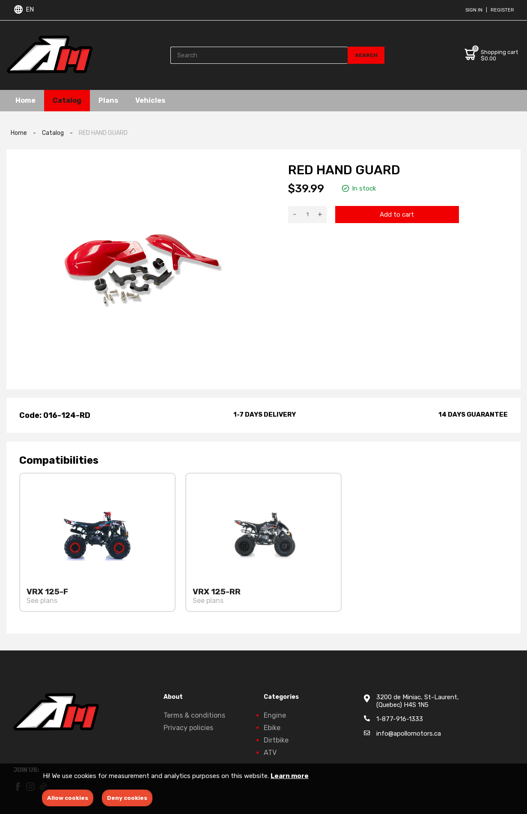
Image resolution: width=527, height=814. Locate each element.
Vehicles (150, 100)
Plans (108, 100)
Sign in (473, 10)
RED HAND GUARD (103, 133)
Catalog (67, 100)
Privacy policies (188, 728)
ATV (270, 752)
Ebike (272, 728)
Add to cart (397, 214)
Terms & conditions (194, 715)
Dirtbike (276, 740)
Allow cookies (67, 798)
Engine (275, 715)
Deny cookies (127, 798)
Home (25, 100)
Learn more (290, 776)
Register (502, 10)
